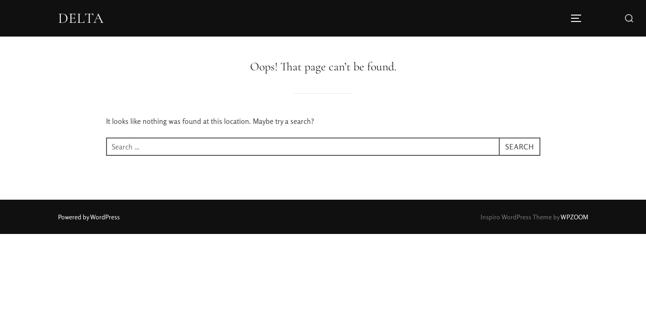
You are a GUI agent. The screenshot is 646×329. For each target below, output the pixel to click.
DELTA (81, 18)
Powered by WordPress (89, 217)
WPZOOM (574, 217)
